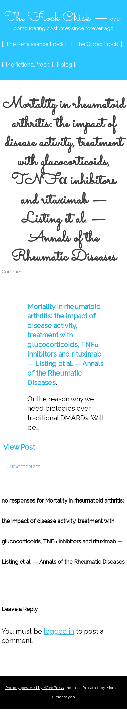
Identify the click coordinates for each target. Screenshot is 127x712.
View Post (19, 447)
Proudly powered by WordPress (34, 687)
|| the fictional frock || (27, 64)
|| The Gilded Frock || (96, 44)
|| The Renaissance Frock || (35, 44)
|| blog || (66, 64)
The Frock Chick (47, 18)
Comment (13, 271)
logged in (59, 631)
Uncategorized (23, 466)
